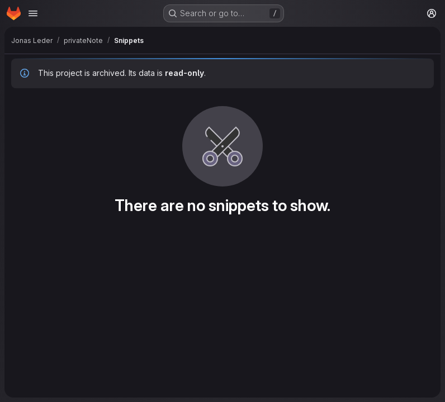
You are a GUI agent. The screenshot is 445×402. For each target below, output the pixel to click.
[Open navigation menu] (33, 13)
